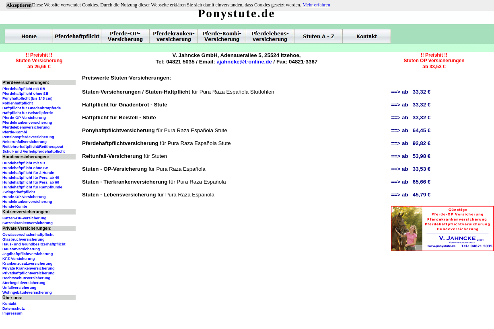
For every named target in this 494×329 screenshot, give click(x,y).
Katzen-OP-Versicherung (24, 218)
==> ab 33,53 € (410, 169)
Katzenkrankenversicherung (27, 223)
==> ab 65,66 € (410, 182)
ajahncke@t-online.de (244, 62)
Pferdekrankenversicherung (27, 123)
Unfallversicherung (19, 288)
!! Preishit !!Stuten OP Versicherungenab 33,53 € (433, 60)
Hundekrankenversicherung (27, 202)
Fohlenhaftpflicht (17, 103)
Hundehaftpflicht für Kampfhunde (32, 187)
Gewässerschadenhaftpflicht (28, 235)
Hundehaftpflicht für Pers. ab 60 (30, 182)
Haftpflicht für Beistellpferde (27, 113)
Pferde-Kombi (14, 132)
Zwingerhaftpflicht (18, 192)
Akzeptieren (18, 5)
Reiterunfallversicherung (24, 142)
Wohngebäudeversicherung (27, 292)
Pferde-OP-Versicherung (24, 118)
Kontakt (9, 304)
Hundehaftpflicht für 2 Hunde (28, 173)
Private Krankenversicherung (28, 268)
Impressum (12, 313)
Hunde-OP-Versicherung (24, 197)
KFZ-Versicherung (18, 259)
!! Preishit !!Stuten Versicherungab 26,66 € (39, 60)
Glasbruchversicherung (23, 239)
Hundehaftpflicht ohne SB (25, 168)
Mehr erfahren (316, 5)
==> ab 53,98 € (410, 156)
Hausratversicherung (21, 249)
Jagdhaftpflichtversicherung (27, 254)
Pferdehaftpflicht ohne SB (25, 94)
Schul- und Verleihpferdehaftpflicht (33, 151)
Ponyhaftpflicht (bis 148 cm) (27, 98)
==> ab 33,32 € (410, 92)
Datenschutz (13, 309)
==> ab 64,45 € (410, 130)
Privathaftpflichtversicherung (28, 273)
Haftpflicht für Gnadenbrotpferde (31, 108)
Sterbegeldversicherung (23, 283)
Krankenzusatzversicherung (27, 264)
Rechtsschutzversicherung (26, 278)
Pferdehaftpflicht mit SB (23, 89)
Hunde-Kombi (14, 206)
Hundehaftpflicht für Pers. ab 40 (30, 178)
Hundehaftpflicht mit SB (23, 163)
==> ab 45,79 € (410, 195)
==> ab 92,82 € (410, 143)
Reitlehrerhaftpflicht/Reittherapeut (32, 147)
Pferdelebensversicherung (25, 127)
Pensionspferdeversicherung (28, 137)
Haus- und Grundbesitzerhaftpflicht (34, 244)
